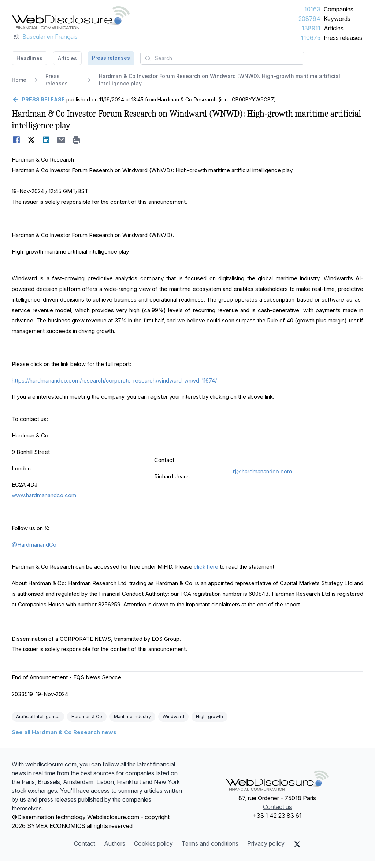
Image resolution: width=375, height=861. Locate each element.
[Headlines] (71, 17)
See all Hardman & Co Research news (64, 732)
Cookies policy (153, 843)
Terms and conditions (210, 843)
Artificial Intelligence (38, 716)
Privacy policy (266, 843)
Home (19, 80)
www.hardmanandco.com (44, 495)
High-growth (209, 716)
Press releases (343, 37)
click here (206, 566)
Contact (84, 843)
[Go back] (38, 100)
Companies (338, 9)
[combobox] (222, 58)
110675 (310, 37)
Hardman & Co (86, 716)
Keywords (337, 18)
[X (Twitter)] (297, 844)
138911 (311, 28)
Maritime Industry (132, 716)
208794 (309, 18)
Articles (334, 28)
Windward (173, 716)
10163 (312, 9)
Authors (114, 843)
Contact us (277, 806)
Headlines (29, 58)
